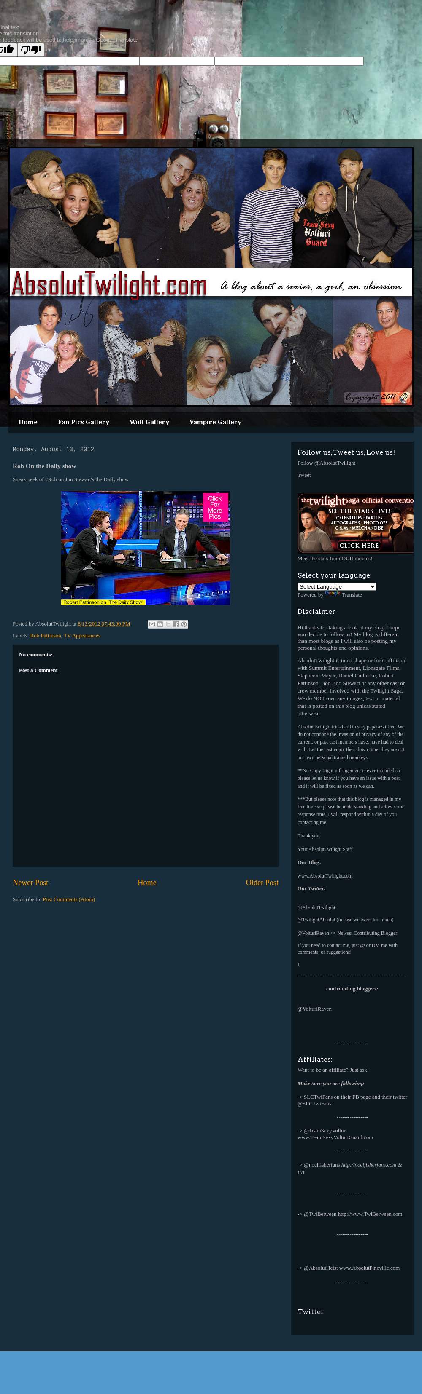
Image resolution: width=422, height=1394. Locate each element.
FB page (361, 1097)
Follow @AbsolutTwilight (326, 463)
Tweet (304, 475)
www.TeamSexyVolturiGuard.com (335, 1137)
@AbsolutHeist (321, 1268)
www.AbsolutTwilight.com (325, 876)
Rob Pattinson (45, 635)
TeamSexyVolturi (328, 1130)
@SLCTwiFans (314, 1103)
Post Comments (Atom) (69, 899)
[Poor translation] (30, 50)
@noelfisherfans (322, 1164)
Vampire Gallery (215, 422)
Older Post (262, 882)
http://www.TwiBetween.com (370, 1214)
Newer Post (30, 882)
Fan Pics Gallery (83, 422)
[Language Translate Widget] (337, 587)
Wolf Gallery (149, 422)
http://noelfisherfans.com (368, 1164)
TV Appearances (82, 635)
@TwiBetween (320, 1214)
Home (28, 422)
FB (301, 1172)
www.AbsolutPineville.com (369, 1268)
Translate (343, 594)
